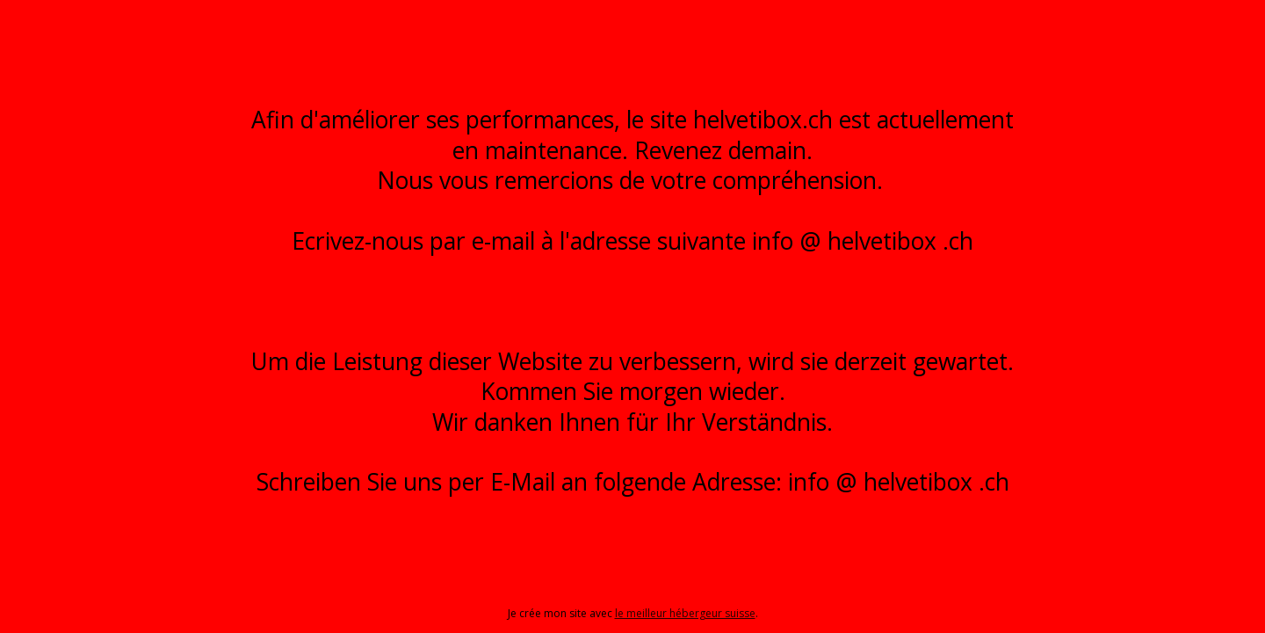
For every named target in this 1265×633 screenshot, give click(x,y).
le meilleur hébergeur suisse (685, 613)
